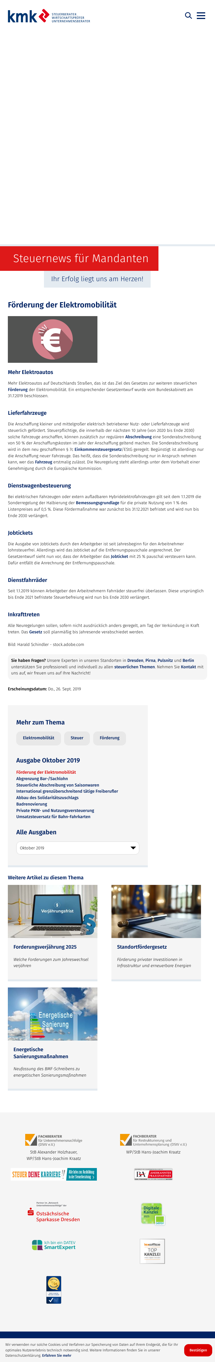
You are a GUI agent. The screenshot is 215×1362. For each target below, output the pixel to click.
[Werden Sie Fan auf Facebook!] (159, 1135)
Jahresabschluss (69, 1310)
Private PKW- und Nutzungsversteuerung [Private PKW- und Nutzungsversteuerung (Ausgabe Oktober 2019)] (55, 596)
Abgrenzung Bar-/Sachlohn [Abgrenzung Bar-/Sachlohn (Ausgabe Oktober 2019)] (42, 564)
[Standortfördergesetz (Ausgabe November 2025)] (156, 718)
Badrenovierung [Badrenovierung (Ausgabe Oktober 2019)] (31, 589)
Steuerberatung (26, 1301)
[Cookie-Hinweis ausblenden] (198, 1350)
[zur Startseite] (49, 16)
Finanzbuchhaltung (29, 1310)
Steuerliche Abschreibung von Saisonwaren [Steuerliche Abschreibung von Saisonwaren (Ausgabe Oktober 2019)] (57, 570)
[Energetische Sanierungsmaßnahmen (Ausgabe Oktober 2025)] (52, 824)
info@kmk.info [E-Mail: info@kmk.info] (22, 1199)
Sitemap (19, 1325)
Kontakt (188, 452)
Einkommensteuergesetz (97, 235)
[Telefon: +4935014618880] (147, 1187)
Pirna (150, 446)
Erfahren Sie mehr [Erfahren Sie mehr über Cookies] (56, 1356)
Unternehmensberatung (106, 1301)
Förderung (17, 175)
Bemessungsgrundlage (97, 288)
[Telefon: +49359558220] (144, 1240)
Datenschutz (44, 1325)
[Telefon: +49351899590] (41, 1187)
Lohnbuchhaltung (153, 1301)
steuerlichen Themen (134, 452)
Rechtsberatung (62, 1301)
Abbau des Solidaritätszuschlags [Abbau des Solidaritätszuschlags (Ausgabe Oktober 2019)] (47, 583)
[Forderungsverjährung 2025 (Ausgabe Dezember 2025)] (52, 718)
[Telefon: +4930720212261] (43, 1240)
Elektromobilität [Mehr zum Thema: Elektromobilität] (38, 523)
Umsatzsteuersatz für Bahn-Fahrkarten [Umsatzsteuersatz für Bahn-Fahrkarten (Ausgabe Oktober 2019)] (53, 602)
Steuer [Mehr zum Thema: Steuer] (77, 523)
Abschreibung (138, 222)
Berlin (188, 446)
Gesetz (35, 417)
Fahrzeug (43, 247)
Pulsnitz (165, 446)
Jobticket (119, 342)
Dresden (135, 446)
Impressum (73, 1325)
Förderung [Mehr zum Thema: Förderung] (110, 523)
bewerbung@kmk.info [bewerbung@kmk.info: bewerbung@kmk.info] (94, 1269)
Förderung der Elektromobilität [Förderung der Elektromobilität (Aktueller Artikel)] (46, 557)
